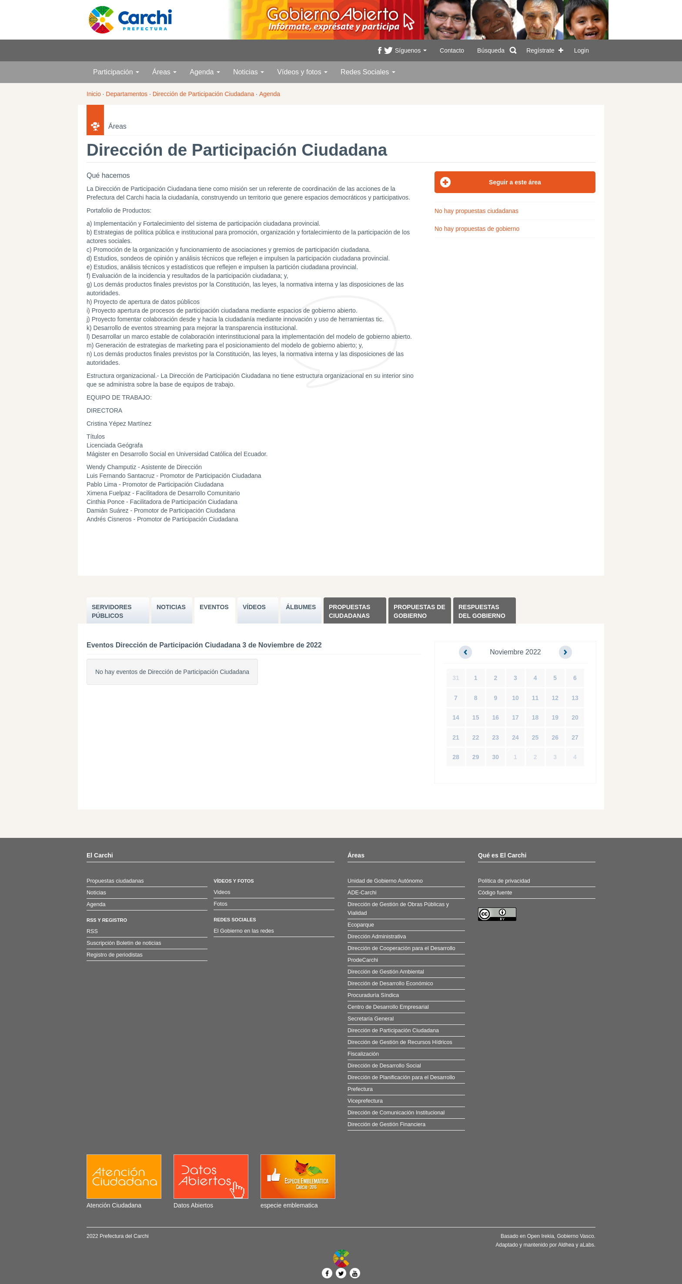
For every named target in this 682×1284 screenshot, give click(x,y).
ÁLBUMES (301, 607)
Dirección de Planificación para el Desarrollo (401, 1077)
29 (475, 757)
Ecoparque (361, 925)
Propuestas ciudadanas (349, 611)
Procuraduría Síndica (373, 995)
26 (555, 737)
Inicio (94, 93)
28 (455, 757)
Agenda (205, 72)
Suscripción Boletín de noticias (124, 943)
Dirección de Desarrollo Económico (390, 984)
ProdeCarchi (363, 960)
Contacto (452, 50)
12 (555, 697)
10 (515, 697)
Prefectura (360, 1089)
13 (575, 697)
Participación (116, 72)
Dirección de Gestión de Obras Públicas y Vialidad (398, 908)
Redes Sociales (368, 72)
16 (495, 717)
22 (475, 737)
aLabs (587, 1245)
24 (515, 737)
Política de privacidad (504, 881)
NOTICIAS (171, 607)
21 (455, 737)
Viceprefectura (365, 1101)
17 (515, 717)
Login (581, 50)
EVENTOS (214, 607)
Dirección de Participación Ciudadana (203, 93)
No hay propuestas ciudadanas (476, 210)
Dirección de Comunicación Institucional (396, 1113)
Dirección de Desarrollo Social (384, 1066)
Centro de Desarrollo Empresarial (388, 1007)
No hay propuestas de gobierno (477, 228)
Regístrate (540, 50)
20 (575, 717)
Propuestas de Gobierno (419, 611)
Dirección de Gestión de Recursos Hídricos (400, 1042)
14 (455, 717)
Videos (222, 892)
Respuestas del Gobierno (481, 611)
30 (495, 757)
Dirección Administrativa (377, 937)
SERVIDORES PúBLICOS (112, 611)
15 (475, 717)
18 (535, 717)
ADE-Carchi (362, 893)
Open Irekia (540, 1236)
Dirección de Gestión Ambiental (386, 972)
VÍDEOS (254, 607)
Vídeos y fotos (302, 72)
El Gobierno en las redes (244, 931)
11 (535, 697)
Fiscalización (363, 1054)
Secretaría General (371, 1019)
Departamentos (126, 93)
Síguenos (411, 50)
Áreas (164, 72)
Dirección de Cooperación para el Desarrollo (401, 948)
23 (495, 737)
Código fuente (495, 893)
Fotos (220, 904)
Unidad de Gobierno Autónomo (385, 881)
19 (555, 717)
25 (535, 737)
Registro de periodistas (115, 955)
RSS (92, 931)
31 (455, 677)
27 (575, 737)
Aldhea (566, 1245)
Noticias (248, 72)
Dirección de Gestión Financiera (386, 1124)
